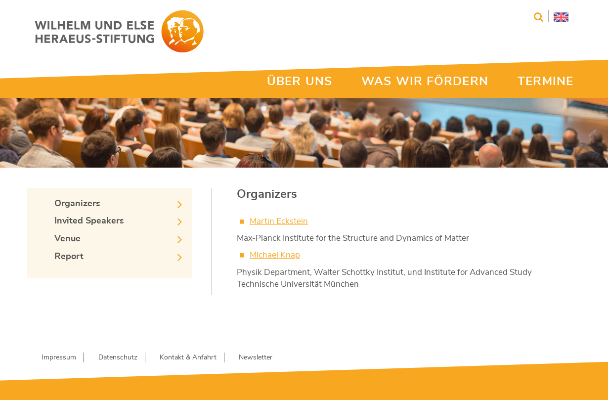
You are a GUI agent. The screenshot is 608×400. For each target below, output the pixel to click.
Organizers (77, 203)
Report (69, 256)
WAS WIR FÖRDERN (424, 82)
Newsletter (255, 357)
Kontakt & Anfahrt (188, 357)
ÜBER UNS (299, 82)
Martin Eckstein (279, 221)
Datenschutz (117, 357)
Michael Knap (275, 255)
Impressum (59, 357)
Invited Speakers (89, 221)
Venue (67, 238)
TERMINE (545, 82)
